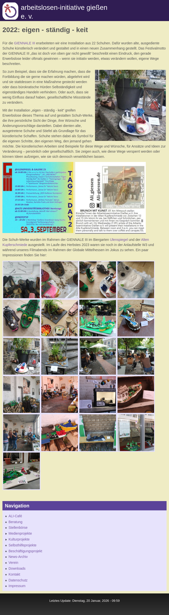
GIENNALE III (24, 43)
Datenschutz (18, 580)
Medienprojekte (20, 533)
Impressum (17, 586)
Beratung (15, 522)
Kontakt (14, 574)
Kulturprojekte (19, 539)
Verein (13, 563)
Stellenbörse (18, 527)
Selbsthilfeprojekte (22, 545)
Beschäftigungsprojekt (25, 551)
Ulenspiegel (119, 240)
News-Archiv (18, 557)
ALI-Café (15, 516)
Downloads (17, 568)
